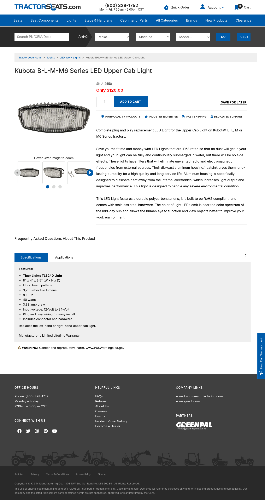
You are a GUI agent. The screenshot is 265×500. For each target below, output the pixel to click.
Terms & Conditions (57, 474)
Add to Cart (130, 101)
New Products (216, 20)
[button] (48, 186)
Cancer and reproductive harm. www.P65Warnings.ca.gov (71, 348)
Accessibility (83, 474)
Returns (101, 401)
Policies (19, 474)
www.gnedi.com (188, 401)
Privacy (34, 474)
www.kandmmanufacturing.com (199, 396)
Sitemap (102, 474)
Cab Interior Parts (134, 20)
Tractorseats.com (30, 57)
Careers (101, 411)
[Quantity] (104, 102)
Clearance (244, 20)
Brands (191, 20)
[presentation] (17, 172)
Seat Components (44, 20)
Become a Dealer (107, 426)
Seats (17, 20)
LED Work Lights (70, 57)
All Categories (167, 20)
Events (100, 416)
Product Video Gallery (111, 421)
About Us (102, 406)
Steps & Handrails (98, 20)
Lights (71, 20)
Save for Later (233, 102)
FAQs (99, 396)
